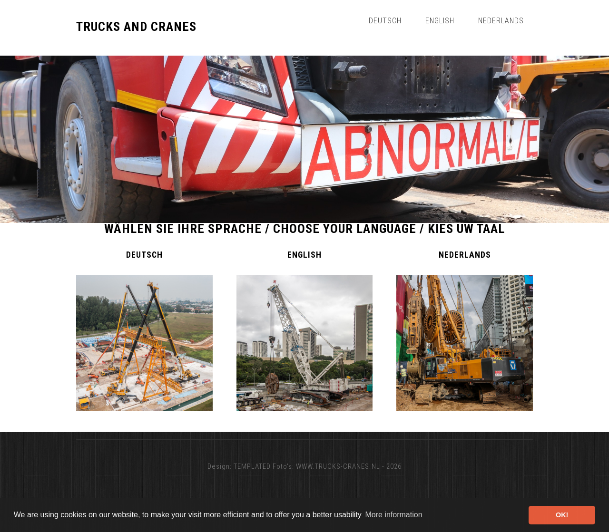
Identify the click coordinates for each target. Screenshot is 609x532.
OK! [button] (562, 515)
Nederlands (501, 20)
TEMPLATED (252, 466)
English (439, 20)
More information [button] (393, 515)
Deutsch (385, 20)
